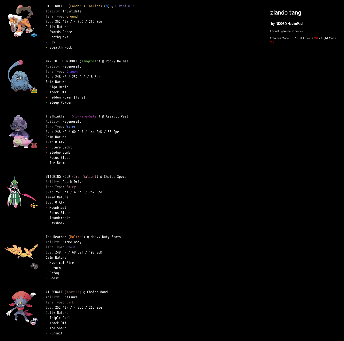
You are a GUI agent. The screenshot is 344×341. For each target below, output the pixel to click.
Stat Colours (305, 38)
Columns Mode (279, 38)
